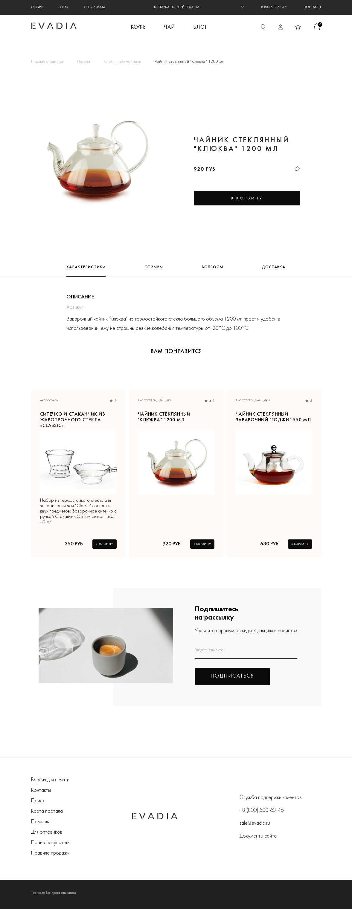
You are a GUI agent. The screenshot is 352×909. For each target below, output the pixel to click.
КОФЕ (138, 27)
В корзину (104, 544)
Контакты (312, 7)
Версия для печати (50, 780)
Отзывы (37, 7)
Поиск (38, 800)
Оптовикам (94, 7)
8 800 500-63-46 (274, 7)
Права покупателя (50, 842)
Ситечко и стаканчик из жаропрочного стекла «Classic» (72, 418)
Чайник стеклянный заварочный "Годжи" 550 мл (273, 417)
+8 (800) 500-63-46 (262, 810)
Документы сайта (258, 836)
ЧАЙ (169, 27)
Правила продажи (50, 853)
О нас (64, 7)
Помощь (40, 821)
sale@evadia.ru (255, 823)
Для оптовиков (47, 832)
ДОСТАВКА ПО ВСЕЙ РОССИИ (176, 7)
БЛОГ (200, 27)
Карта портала (47, 811)
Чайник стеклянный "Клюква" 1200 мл (164, 417)
